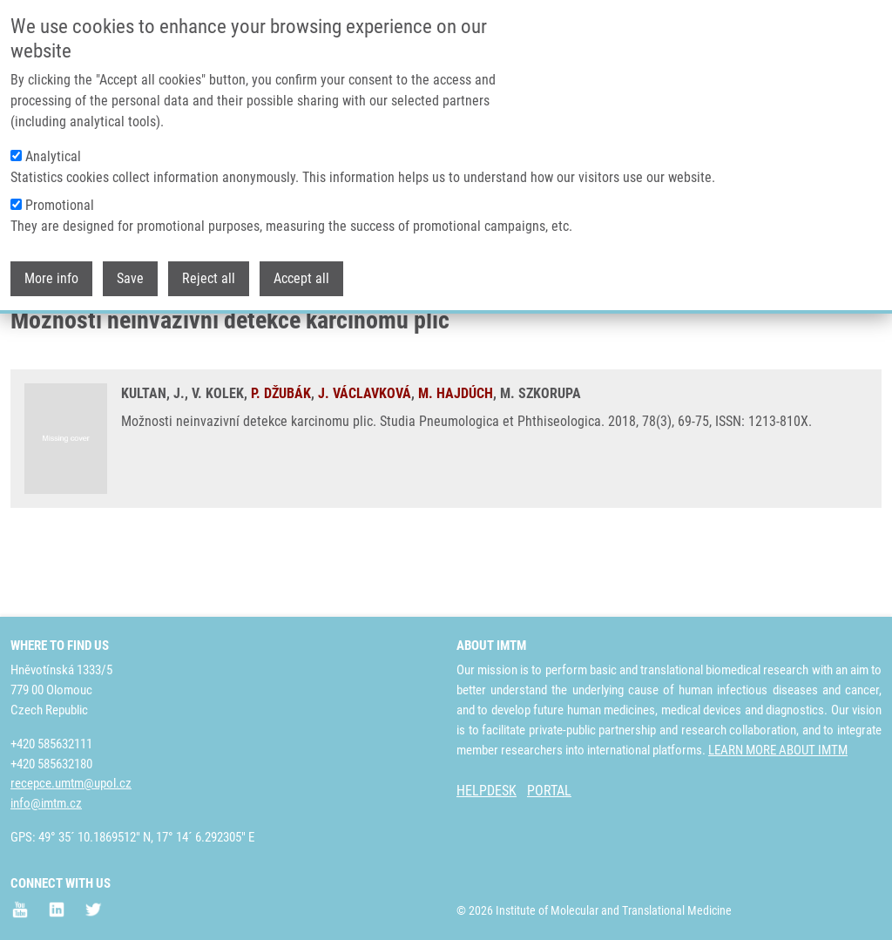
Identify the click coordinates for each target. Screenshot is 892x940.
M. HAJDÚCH (455, 461)
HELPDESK (486, 790)
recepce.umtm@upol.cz (71, 783)
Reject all (208, 275)
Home (25, 335)
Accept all (301, 275)
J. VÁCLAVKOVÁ (364, 461)
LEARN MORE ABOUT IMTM (778, 750)
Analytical (53, 153)
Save (130, 275)
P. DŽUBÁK (281, 461)
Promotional (59, 201)
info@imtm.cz (46, 803)
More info (51, 275)
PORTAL (549, 790)
